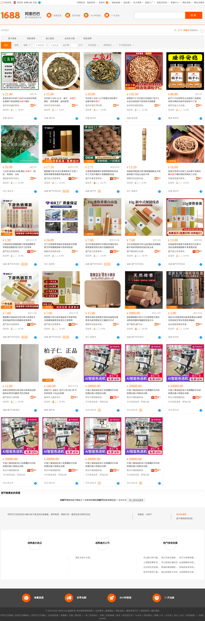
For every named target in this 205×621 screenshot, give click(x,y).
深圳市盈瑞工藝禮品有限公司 (156, 572)
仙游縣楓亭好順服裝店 (189, 562)
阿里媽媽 (110, 615)
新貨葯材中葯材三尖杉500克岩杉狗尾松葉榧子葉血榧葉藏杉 (20, 100)
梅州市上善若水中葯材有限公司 (53, 397)
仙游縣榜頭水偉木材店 (189, 572)
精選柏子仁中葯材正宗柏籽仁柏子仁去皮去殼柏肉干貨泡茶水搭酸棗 (143, 100)
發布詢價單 (181, 514)
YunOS (138, 615)
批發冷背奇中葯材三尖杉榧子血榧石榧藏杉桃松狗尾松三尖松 (184, 173)
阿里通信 (148, 615)
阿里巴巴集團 (7, 615)
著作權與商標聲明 (85, 611)
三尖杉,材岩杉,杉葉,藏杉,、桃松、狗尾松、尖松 (19, 173)
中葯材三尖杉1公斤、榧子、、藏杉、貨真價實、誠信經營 (61, 100)
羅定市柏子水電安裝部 (86, 557)
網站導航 (155, 611)
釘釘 (182, 615)
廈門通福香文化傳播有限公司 (136, 251)
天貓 (71, 615)
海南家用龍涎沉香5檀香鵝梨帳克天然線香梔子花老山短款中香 (144, 173)
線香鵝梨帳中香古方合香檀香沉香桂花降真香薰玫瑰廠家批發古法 (143, 318)
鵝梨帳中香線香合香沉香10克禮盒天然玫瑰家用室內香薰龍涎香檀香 (19, 318)
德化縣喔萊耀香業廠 (177, 324)
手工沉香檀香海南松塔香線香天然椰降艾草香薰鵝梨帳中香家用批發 (60, 245)
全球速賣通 (53, 615)
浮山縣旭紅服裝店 (169, 562)
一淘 (85, 615)
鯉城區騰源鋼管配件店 (171, 567)
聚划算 (78, 615)
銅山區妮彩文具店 (169, 572)
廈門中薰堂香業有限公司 (94, 178)
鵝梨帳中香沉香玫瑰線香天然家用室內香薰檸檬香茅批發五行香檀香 (60, 318)
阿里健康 (190, 615)
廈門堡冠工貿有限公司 (12, 397)
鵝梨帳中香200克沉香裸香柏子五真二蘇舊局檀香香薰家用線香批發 (61, 173)
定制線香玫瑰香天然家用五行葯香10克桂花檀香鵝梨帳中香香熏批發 (184, 245)
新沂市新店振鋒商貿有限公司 (174, 557)
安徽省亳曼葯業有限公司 (177, 178)
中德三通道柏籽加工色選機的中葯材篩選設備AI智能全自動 (101, 391)
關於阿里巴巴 (132, 611)
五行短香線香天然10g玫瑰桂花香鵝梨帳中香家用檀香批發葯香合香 (144, 245)
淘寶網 (63, 615)
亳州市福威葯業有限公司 (12, 105)
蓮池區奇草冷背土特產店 (12, 178)
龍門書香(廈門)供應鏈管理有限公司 (136, 324)
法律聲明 (99, 611)
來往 (176, 615)
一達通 (200, 615)
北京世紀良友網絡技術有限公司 (157, 567)
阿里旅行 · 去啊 (97, 615)
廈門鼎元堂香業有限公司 (53, 178)
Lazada (102, 618)
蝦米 (118, 615)
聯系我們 (145, 611)
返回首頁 (123, 500)
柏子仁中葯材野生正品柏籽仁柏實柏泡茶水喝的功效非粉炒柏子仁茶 (184, 100)
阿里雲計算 (127, 615)
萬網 (156, 615)
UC (161, 615)
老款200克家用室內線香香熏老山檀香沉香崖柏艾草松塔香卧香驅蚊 (185, 318)
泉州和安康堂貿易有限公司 (136, 105)
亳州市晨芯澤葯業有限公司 (94, 105)
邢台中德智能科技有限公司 (94, 397)
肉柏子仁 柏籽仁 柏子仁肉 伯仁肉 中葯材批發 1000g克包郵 (60, 391)
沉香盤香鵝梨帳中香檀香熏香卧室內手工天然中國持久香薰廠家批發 (101, 173)
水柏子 (149, 514)
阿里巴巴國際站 (22, 615)
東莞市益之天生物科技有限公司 (177, 105)
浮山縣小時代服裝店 (152, 557)
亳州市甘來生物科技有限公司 (53, 105)
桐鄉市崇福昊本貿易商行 (136, 178)
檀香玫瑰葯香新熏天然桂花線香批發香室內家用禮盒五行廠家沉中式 (101, 318)
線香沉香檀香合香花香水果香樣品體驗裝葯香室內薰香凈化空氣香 (19, 391)
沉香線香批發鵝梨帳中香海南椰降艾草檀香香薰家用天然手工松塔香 (19, 245)
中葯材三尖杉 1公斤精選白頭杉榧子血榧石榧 (101, 100)
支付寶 (169, 615)
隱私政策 (120, 611)
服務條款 (109, 611)
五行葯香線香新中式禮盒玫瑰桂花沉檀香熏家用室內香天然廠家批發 (101, 245)
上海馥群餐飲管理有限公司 (155, 562)
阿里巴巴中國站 (38, 615)
